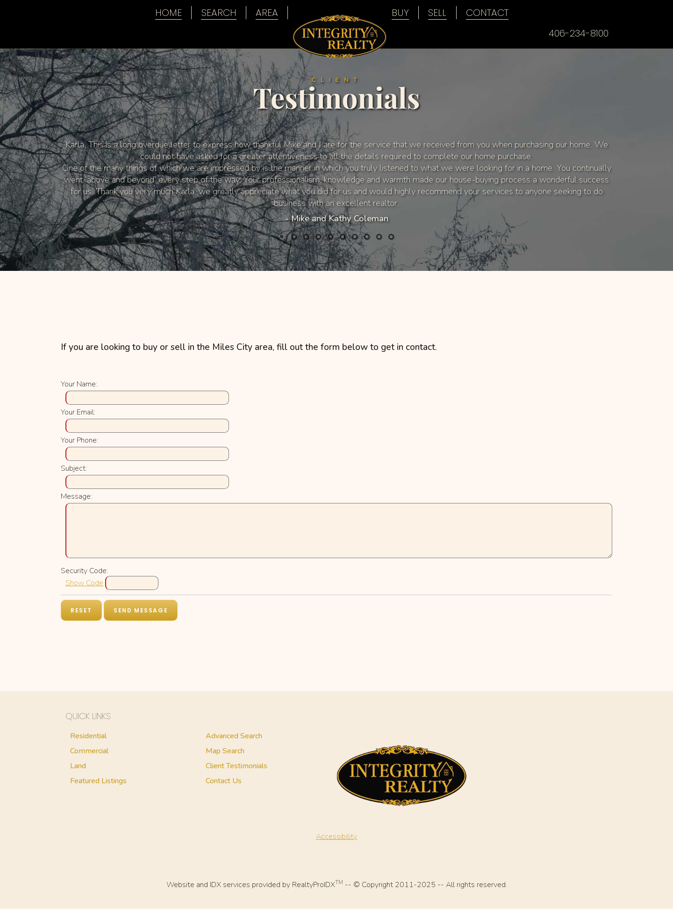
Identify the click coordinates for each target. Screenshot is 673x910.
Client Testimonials (236, 767)
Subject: (74, 470)
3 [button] (306, 238)
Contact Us (224, 782)
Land (78, 767)
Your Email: (78, 413)
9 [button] (379, 238)
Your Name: (79, 385)
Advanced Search (234, 737)
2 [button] (294, 238)
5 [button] (330, 238)
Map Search (225, 752)
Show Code (84, 584)
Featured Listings (98, 782)
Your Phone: (79, 442)
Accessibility (336, 838)
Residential (88, 737)
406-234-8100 (579, 33)
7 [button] (354, 238)
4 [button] (318, 238)
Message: (76, 498)
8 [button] (367, 238)
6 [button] (342, 238)
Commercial (89, 752)
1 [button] (282, 238)
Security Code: (84, 572)
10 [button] (391, 238)
